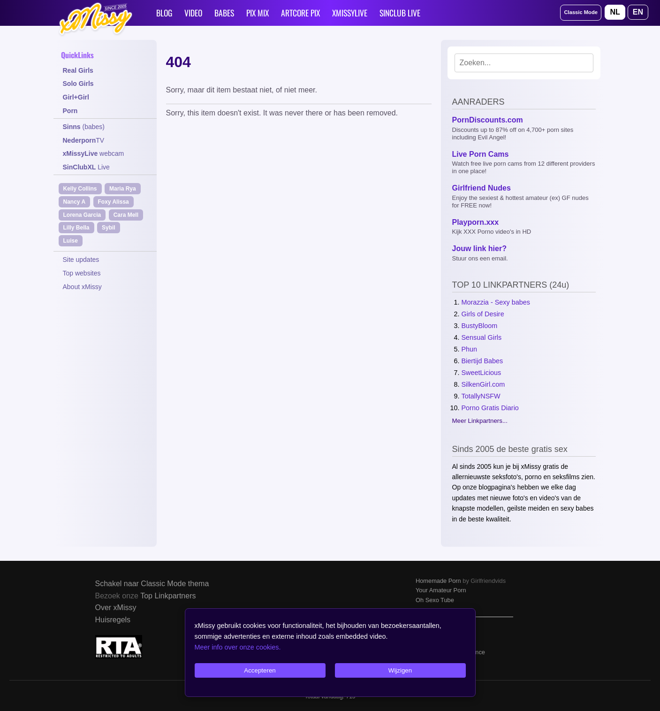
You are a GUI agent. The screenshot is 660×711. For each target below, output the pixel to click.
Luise (70, 240)
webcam (93, 153)
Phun (470, 349)
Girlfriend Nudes (481, 188)
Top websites (82, 273)
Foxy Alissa (113, 202)
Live (86, 167)
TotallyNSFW (481, 396)
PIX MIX (257, 13)
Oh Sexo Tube (435, 600)
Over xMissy (116, 608)
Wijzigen (400, 670)
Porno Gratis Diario (490, 408)
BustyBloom (480, 325)
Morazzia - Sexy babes (496, 302)
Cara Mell (126, 215)
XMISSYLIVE (349, 13)
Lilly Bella (76, 227)
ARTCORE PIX (300, 13)
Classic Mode (581, 12)
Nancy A (74, 202)
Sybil (108, 227)
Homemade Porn (438, 580)
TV (84, 140)
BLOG (164, 13)
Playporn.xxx (475, 222)
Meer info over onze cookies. (238, 647)
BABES (224, 13)
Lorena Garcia (82, 215)
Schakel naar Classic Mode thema (152, 584)
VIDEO (193, 13)
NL (615, 12)
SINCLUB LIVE (399, 13)
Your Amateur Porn (441, 590)
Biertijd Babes (482, 361)
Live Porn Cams (480, 154)
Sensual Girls (482, 337)
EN (638, 12)
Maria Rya (122, 188)
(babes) (84, 126)
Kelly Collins (80, 188)
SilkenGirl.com (483, 384)
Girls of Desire (483, 314)
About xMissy (82, 287)
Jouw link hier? (479, 248)
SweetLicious (481, 372)
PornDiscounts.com (487, 120)
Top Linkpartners (168, 596)
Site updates (81, 259)
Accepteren (259, 670)
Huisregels (113, 620)
